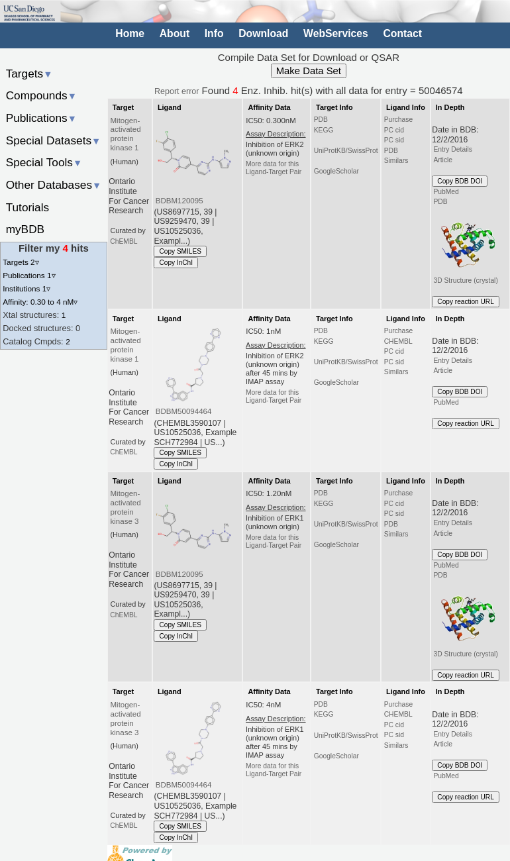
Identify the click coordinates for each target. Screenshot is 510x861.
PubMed (445, 191)
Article (442, 160)
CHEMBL (398, 341)
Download (263, 33)
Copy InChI (176, 262)
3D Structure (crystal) (466, 246)
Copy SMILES (180, 251)
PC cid (394, 130)
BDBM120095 (179, 201)
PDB (321, 119)
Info (214, 33)
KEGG (324, 130)
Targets (29, 73)
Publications (41, 118)
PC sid (394, 140)
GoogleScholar (336, 171)
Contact (402, 33)
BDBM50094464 (184, 411)
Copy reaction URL (465, 301)
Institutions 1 (26, 288)
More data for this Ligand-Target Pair (273, 168)
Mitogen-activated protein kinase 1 (126, 134)
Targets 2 (20, 262)
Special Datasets (53, 140)
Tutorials (28, 207)
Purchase (398, 119)
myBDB (25, 229)
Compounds (41, 95)
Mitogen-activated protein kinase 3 (126, 507)
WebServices (335, 33)
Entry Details (452, 149)
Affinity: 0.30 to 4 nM (40, 301)
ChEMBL (123, 241)
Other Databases (54, 184)
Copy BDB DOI (459, 181)
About (174, 33)
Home (129, 33)
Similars (396, 160)
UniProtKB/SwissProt (346, 150)
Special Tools (44, 162)
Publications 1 (29, 275)
